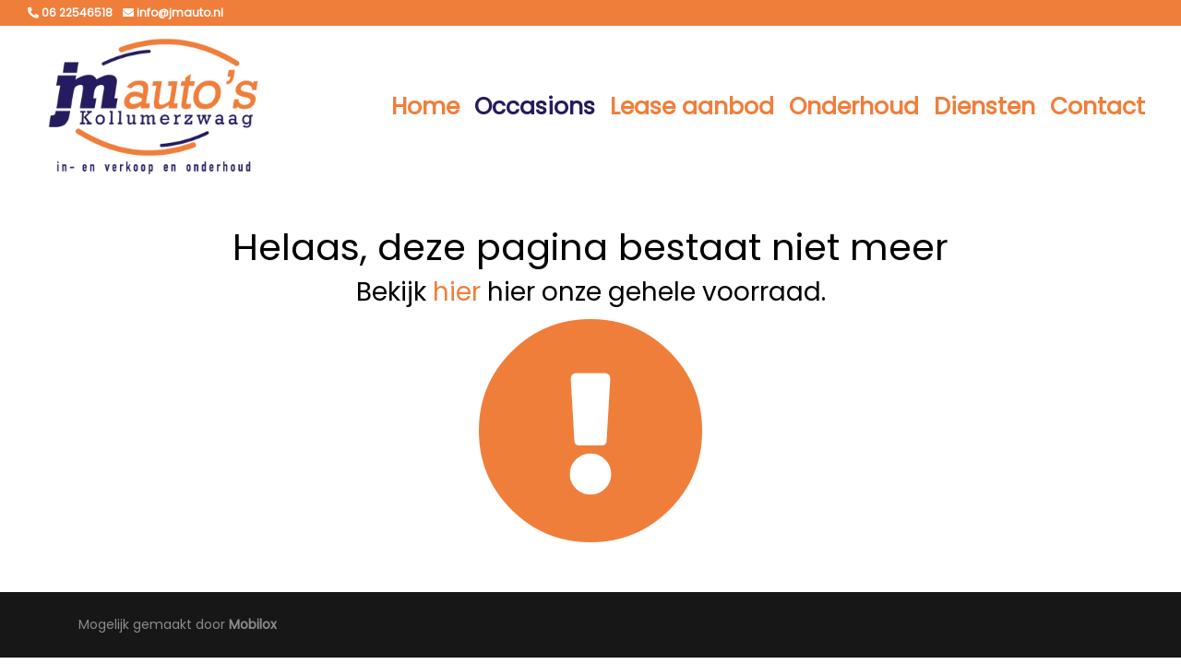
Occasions (534, 106)
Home (425, 106)
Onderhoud (854, 106)
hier (457, 292)
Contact (1097, 106)
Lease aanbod (692, 106)
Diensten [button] (984, 106)
